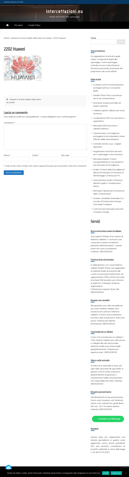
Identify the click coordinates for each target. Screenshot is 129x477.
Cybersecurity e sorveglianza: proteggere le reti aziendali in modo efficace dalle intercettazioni (109, 136)
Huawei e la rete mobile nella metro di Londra (31, 38)
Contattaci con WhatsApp (109, 419)
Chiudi (105, 473)
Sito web (65, 155)
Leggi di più (116, 473)
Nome (7, 155)
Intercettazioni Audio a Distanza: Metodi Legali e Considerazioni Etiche (108, 183)
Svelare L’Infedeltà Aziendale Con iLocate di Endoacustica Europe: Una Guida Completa (108, 201)
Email (36, 155)
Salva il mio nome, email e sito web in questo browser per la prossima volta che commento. (46, 166)
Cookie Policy (34, 25)
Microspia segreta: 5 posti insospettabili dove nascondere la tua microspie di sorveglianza (108, 162)
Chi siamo (18, 25)
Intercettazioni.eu (64, 11)
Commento (9, 122)
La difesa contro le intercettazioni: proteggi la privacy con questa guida (108, 87)
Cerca (93, 38)
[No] (126, 473)
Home (6, 38)
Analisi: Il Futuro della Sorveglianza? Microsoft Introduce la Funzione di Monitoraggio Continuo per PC (109, 172)
